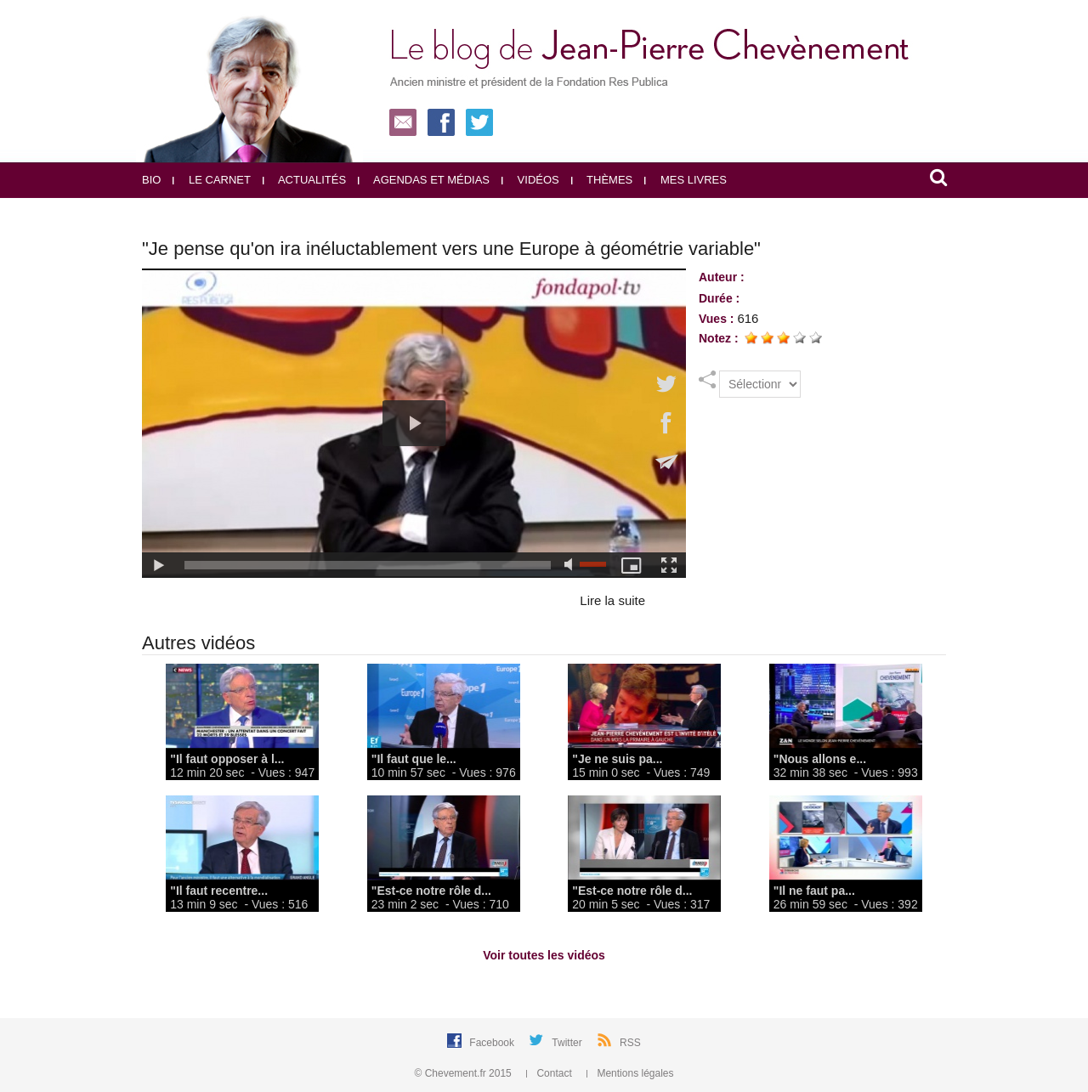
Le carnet (212, 179)
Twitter (568, 1043)
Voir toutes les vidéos (544, 955)
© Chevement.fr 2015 (465, 1073)
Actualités (304, 179)
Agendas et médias (424, 179)
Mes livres (685, 179)
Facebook (493, 1043)
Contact (550, 1073)
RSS (630, 1043)
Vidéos (530, 179)
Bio (151, 179)
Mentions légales (629, 1073)
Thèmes (602, 179)
